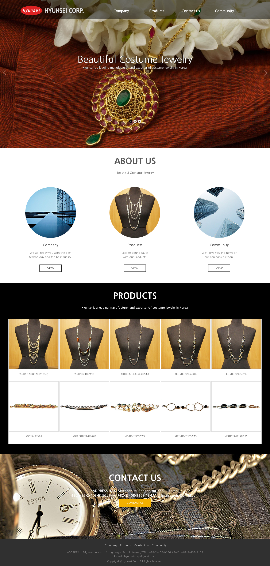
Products (156, 11)
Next (264, 73)
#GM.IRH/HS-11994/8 (84, 436)
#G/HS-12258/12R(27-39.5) (33, 373)
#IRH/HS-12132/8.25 (236, 436)
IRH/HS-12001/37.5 (236, 373)
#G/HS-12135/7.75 (135, 436)
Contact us (191, 11)
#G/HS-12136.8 (34, 436)
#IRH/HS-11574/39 (84, 373)
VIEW (50, 268)
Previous (5, 73)
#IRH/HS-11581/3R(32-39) (135, 373)
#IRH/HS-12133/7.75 (186, 436)
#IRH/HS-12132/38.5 (186, 373)
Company (121, 11)
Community (224, 11)
